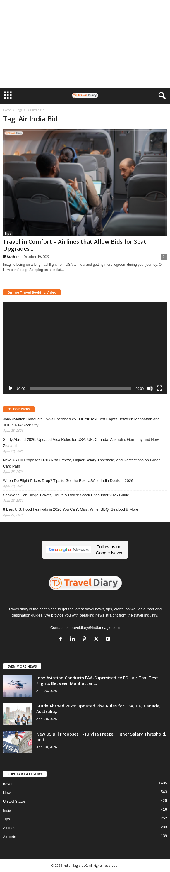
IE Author (11, 256)
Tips (7, 233)
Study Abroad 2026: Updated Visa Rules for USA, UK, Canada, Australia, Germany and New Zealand (81, 442)
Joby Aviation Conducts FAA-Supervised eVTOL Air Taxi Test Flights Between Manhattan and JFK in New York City (81, 422)
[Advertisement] (85, 44)
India (7, 810)
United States (14, 801)
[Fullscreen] (159, 388)
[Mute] (150, 388)
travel (7, 784)
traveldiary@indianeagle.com (95, 627)
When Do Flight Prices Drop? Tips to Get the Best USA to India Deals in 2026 (68, 480)
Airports (9, 836)
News (8, 792)
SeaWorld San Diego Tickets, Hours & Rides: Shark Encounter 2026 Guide (66, 495)
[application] (85, 348)
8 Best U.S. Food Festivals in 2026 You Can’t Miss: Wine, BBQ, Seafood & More (70, 509)
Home (7, 110)
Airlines (9, 828)
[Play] (10, 388)
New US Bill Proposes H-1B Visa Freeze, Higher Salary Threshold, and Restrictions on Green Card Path (82, 463)
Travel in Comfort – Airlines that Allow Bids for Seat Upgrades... (74, 245)
